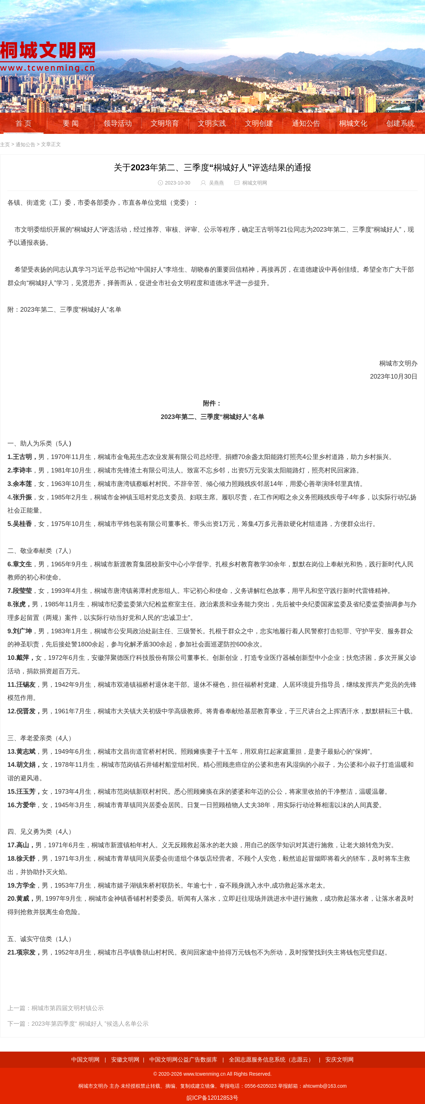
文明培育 (165, 123)
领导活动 (118, 123)
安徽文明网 (125, 1060)
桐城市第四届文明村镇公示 (68, 1008)
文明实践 (212, 123)
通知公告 (306, 123)
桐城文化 (353, 123)
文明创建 (259, 123)
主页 (5, 144)
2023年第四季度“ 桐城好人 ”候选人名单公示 (90, 1023)
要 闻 (71, 123)
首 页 (24, 123)
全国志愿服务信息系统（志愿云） (271, 1060)
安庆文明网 (339, 1060)
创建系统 (400, 123)
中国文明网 (85, 1060)
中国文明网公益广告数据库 (183, 1060)
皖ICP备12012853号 (212, 1098)
